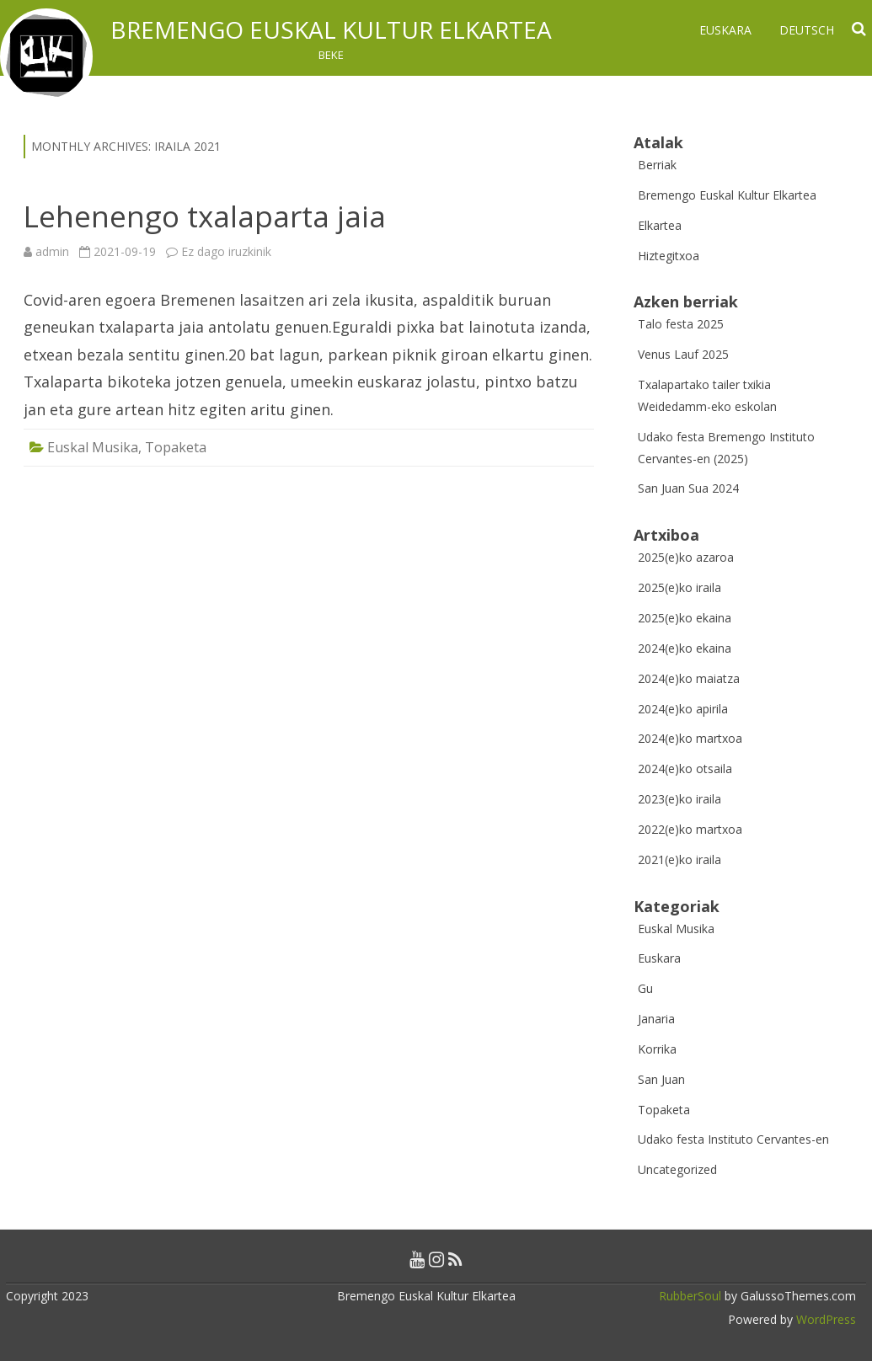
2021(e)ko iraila (679, 859)
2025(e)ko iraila (679, 587)
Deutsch (806, 30)
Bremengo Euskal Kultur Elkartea (331, 29)
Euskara (725, 30)
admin (52, 251)
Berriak (657, 165)
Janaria (656, 1019)
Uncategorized (677, 1169)
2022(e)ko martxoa (690, 829)
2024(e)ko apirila (683, 709)
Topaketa (175, 447)
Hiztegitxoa (668, 256)
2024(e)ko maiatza (689, 678)
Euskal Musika (92, 447)
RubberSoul (690, 1296)
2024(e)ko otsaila (685, 769)
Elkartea (660, 225)
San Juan (661, 1079)
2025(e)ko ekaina (684, 618)
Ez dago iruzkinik (226, 251)
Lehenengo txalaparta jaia (205, 216)
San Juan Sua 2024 (688, 488)
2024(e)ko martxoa (690, 738)
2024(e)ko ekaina (684, 648)
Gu (645, 988)
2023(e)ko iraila (679, 799)
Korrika (657, 1049)
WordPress (824, 1319)
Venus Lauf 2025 (683, 354)
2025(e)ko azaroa (686, 557)
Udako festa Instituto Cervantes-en (733, 1139)
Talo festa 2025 (681, 324)
